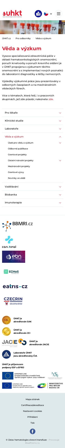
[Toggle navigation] (58, 13)
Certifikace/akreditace (32, 405)
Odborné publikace (18, 148)
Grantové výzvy (16, 172)
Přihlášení (32, 417)
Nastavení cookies (32, 411)
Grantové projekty (17, 154)
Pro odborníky (23, 38)
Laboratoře (11, 128)
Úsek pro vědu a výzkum (20, 142)
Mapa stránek (33, 399)
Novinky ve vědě (16, 178)
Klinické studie (14, 120)
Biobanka (11, 194)
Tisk (32, 423)
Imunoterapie (13, 202)
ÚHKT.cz (6, 38)
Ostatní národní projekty (20, 160)
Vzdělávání (11, 186)
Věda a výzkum (43, 38)
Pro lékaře (11, 112)
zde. (51, 99)
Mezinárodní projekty (19, 166)
